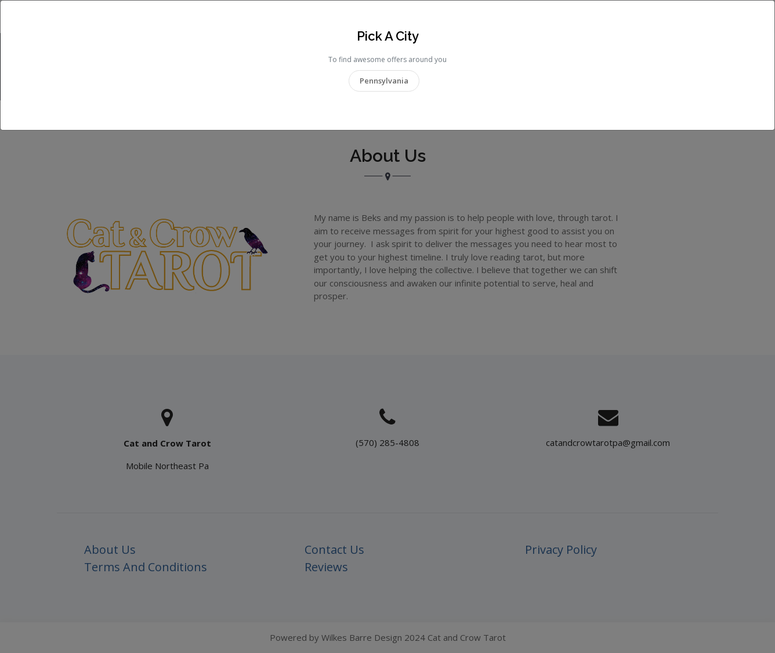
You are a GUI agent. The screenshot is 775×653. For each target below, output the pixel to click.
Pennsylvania (384, 80)
